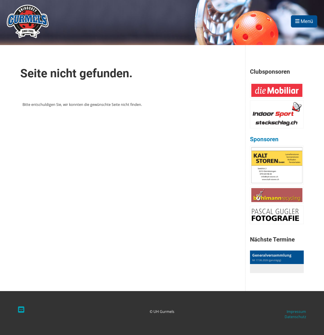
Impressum (296, 311)
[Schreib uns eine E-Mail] (21, 309)
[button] (277, 262)
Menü (304, 21)
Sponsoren (264, 139)
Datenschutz (295, 316)
